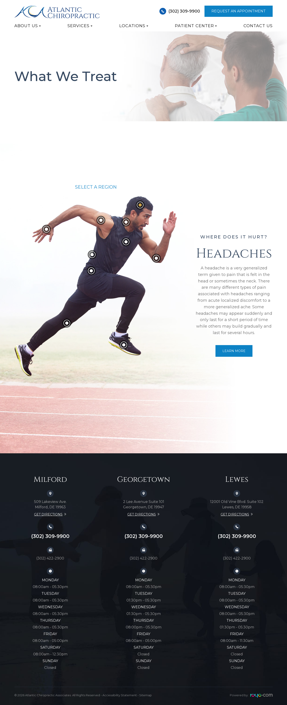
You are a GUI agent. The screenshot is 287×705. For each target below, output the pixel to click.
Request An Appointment (238, 11)
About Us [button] (27, 25)
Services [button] (79, 25)
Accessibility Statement (119, 695)
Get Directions (48, 514)
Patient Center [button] (196, 25)
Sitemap (145, 695)
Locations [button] (133, 25)
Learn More (234, 351)
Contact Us (258, 25)
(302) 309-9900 (179, 11)
